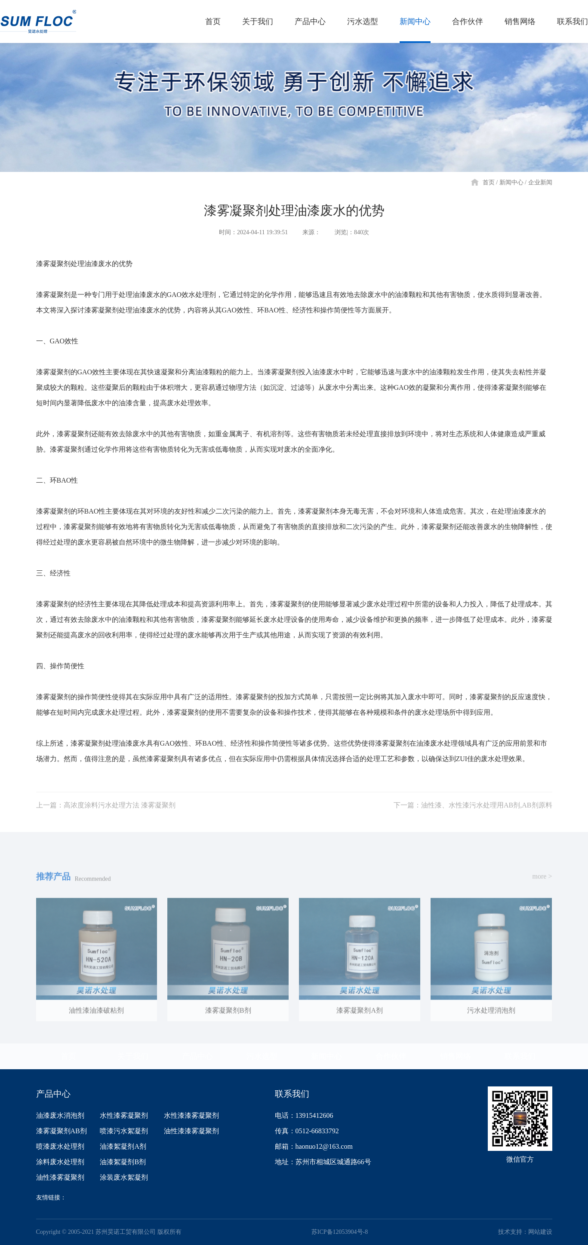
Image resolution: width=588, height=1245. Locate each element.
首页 (489, 182)
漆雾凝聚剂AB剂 (61, 1131)
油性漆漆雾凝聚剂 (191, 1131)
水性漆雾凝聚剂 (124, 1115)
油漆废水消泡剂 (60, 1115)
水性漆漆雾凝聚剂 (191, 1115)
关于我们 (132, 1056)
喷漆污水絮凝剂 (124, 1131)
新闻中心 (511, 182)
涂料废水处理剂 (60, 1161)
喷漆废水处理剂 (60, 1146)
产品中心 (197, 1056)
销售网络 (455, 1056)
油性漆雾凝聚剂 (60, 1177)
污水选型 (261, 1056)
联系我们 (520, 1056)
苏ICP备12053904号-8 (339, 1232)
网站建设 (540, 1232)
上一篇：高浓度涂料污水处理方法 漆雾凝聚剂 (105, 816)
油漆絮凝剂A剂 (123, 1146)
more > (542, 888)
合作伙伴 (391, 1056)
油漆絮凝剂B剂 (123, 1161)
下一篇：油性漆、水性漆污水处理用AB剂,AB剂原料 (473, 816)
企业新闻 (540, 182)
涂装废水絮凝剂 (124, 1177)
